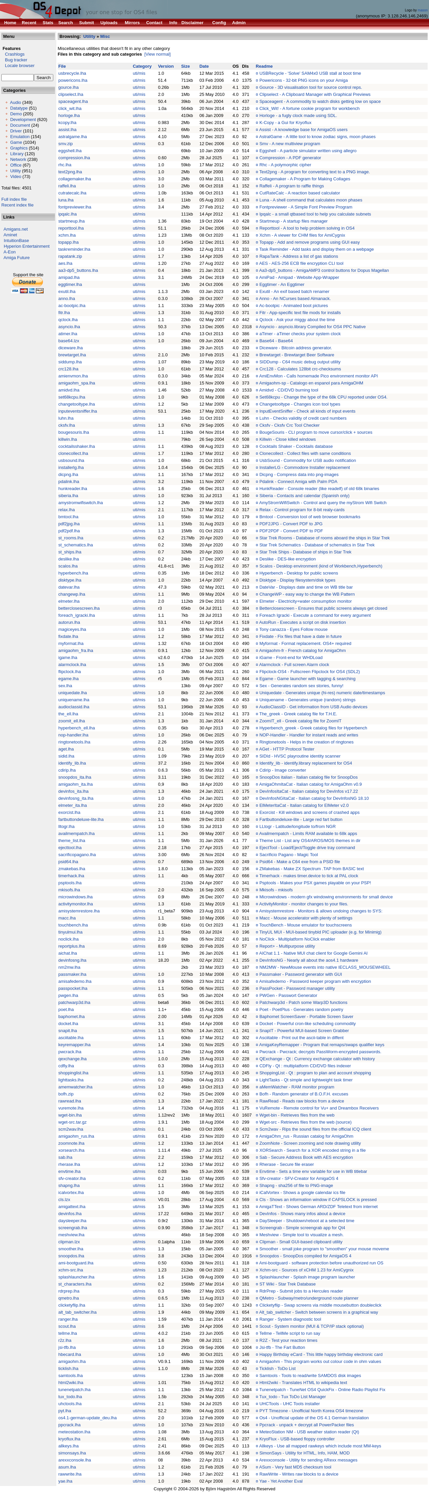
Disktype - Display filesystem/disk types (297, 580)
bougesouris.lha (73, 432)
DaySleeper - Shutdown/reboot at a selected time (306, 1220)
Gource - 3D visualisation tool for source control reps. (310, 87)
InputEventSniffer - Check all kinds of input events (307, 411)
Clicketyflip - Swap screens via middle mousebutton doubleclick (320, 1305)
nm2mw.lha (69, 967)
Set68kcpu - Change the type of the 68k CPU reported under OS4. (323, 397)
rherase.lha (69, 1164)
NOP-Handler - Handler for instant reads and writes (308, 734)
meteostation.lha (74, 1431)
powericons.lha (72, 80)
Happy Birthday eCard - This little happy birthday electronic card (321, 1354)
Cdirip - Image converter (282, 770)
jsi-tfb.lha (67, 1347)
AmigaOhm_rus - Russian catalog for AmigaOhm (306, 1136)
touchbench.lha (73, 925)
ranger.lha (68, 1319)
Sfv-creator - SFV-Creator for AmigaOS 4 (299, 1178)
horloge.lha (69, 115)
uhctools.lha (69, 1403)
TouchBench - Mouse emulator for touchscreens (305, 925)
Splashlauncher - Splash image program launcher (307, 1276)
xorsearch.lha (71, 1150)
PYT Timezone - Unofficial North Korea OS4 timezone (311, 1410)
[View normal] (157, 54)
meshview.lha (71, 1234)
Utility (15, 170)
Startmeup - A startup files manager (293, 221)
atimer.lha (67, 333)
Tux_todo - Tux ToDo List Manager (292, 1396)
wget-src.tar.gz (72, 1122)
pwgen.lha (68, 995)
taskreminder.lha (74, 249)
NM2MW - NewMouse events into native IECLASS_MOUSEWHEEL (325, 967)
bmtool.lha (68, 516)
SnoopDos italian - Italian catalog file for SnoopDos (308, 777)
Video (15, 176)
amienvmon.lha (73, 375)
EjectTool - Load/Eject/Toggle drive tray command (307, 847)
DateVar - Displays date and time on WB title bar (306, 587)
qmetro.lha (68, 1298)
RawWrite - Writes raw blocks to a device (299, 1474)
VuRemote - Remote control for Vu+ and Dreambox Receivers (319, 1108)
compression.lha (74, 157)
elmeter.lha (69, 601)
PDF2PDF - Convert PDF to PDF (291, 530)
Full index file (14, 199)
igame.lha (67, 657)
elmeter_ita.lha (72, 805)
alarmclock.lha (72, 664)
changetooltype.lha (76, 404)
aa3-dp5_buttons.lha (78, 270)
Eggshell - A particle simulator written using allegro (308, 150)
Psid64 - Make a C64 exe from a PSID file (299, 861)
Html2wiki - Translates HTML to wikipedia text (303, 1382)
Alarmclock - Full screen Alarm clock (294, 664)
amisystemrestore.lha (79, 910)
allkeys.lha (68, 1445)
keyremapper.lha (74, 1044)
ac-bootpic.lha (71, 305)
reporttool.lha (71, 228)
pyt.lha (64, 1410)
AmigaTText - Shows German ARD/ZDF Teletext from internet (318, 1206)
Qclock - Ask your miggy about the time (297, 319)
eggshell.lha (69, 150)
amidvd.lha (68, 390)
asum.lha (67, 1467)
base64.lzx (68, 340)
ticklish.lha (68, 1368)
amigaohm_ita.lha (75, 784)
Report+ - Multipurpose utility (287, 946)
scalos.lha (68, 566)
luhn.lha (66, 418)
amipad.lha (69, 277)
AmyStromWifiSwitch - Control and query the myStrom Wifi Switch (322, 502)
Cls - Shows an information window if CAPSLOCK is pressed (318, 1199)
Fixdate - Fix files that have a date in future (300, 636)
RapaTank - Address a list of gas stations (298, 256)
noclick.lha (68, 939)
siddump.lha (70, 361)
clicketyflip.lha (71, 1305)
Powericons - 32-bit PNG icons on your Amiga (303, 80)
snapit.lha (67, 1030)
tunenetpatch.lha (74, 1389)
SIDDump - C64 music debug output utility (300, 361)
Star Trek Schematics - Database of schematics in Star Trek (317, 544)
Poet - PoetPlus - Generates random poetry (301, 1009)
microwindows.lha (75, 896)
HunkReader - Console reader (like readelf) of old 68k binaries (319, 488)
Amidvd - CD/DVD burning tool (288, 390)
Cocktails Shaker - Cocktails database (296, 446)
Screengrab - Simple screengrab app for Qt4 (302, 1227)
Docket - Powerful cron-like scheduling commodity (307, 1023)
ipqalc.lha (67, 214)
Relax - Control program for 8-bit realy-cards (302, 509)
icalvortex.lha (71, 1192)
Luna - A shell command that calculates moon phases (310, 199)
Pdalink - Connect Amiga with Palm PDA (298, 481)
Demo (16, 113)
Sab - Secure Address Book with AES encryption (306, 1157)
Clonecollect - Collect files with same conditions (305, 453)
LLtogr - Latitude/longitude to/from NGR (297, 826)
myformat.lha (70, 643)
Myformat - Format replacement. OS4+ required (305, 643)
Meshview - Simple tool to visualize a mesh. (301, 1234)
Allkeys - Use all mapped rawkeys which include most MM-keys (320, 1445)
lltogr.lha (66, 826)
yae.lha (65, 1481)
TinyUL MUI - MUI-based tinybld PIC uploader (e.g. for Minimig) (320, 932)
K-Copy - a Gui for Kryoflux (285, 122)
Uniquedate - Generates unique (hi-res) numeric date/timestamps (322, 692)
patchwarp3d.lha (74, 1002)
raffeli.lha (67, 185)
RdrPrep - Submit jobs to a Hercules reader (301, 1291)
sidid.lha (66, 756)
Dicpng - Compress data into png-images (299, 474)
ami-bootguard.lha (76, 1262)
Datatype (18, 108)
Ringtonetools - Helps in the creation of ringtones (306, 741)
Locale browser (18, 65)
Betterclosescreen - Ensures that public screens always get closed (323, 608)
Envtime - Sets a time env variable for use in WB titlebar (313, 1171)
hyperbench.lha (73, 573)
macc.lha (67, 917)
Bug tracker (14, 59)
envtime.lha (69, 1171)
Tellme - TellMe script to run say (289, 1333)
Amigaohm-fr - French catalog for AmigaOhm (302, 650)
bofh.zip (66, 1093)
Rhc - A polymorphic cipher (285, 164)
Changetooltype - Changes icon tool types (299, 404)
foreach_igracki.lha (76, 615)
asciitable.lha (70, 1037)
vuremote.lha (70, 1108)
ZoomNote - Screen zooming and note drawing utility (310, 1143)
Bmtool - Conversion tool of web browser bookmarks (309, 516)
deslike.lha (68, 558)
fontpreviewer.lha (74, 207)
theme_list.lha (71, 840)
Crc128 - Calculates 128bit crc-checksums (300, 368)
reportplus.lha (71, 946)
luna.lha (66, 199)
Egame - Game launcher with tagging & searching (307, 678)
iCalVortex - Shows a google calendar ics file (302, 1192)
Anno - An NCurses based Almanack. (295, 298)
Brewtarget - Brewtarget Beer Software (296, 354)
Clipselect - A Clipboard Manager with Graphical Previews (315, 94)
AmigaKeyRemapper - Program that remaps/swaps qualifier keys (321, 1044)
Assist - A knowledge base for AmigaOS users (303, 129)
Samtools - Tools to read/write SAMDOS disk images (310, 1375)
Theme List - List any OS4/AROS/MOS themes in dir (310, 840)
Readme (264, 66)
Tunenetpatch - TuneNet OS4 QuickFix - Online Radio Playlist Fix (322, 1389)
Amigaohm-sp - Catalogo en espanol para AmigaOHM (311, 382)
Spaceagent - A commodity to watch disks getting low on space (320, 101)
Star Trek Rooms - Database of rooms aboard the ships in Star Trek (324, 537)
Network (18, 159)
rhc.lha (64, 164)
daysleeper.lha (72, 1220)
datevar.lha (69, 587)
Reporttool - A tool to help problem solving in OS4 (307, 228)
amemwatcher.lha (75, 1086)
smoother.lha (70, 1248)
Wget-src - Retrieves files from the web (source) (305, 1122)
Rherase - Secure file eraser (286, 1164)
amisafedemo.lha (74, 981)
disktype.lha (69, 580)
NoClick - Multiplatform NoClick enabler (297, 939)
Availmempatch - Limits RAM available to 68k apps (308, 833)
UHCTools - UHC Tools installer (289, 1403)
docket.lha (68, 1023)
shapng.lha (69, 1185)
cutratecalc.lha (72, 192)
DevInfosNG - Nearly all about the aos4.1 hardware (308, 960)
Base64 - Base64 (276, 340)
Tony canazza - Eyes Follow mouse (293, 629)
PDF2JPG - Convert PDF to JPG (291, 523)
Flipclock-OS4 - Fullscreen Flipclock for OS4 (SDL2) (309, 671)
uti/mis (139, 73)
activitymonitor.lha (75, 903)
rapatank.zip (70, 256)
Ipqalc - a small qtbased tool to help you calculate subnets (315, 214)
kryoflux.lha (69, 1438)
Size (185, 66)
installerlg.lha (71, 467)
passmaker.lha (72, 974)
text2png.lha (70, 171)
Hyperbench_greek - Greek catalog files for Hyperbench (313, 727)
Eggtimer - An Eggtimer (281, 284)
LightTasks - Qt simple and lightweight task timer (306, 1079)
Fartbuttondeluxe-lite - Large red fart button (301, 819)
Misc (105, 36)
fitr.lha (64, 312)
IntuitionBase (16, 240)
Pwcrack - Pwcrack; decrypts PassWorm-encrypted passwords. (320, 1051)
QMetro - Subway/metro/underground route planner (309, 1298)
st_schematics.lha (75, 544)
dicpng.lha (68, 474)
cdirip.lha (67, 770)
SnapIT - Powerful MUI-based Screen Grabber (304, 1030)
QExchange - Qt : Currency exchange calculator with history (317, 1058)
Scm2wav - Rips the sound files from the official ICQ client (315, 1129)
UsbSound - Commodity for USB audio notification (307, 460)
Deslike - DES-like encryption (287, 558)
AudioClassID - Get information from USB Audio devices (313, 706)
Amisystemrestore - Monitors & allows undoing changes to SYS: (320, 910)
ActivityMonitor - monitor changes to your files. (303, 903)
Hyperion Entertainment (27, 246)
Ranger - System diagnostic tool (290, 1319)
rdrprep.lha (68, 1291)
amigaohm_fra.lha (75, 650)
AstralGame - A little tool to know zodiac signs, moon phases (317, 136)
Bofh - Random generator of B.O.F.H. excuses (303, 1093)
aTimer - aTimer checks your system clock (300, 333)
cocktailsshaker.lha (76, 446)
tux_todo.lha (70, 1396)
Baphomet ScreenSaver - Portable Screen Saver (306, 1016)
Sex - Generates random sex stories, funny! (301, 685)
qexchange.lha (72, 1058)
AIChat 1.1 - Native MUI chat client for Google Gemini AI (313, 953)
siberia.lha (68, 495)
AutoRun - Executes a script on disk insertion (302, 622)
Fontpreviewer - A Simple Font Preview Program (305, 207)
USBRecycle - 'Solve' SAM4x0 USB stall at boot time (310, 73)
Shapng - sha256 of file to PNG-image (296, 1185)
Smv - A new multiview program (289, 143)
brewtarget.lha (72, 354)
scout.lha (67, 1326)
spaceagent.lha (73, 101)
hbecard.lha (69, 1354)
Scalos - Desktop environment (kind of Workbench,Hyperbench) (320, 566)
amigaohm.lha (72, 1361)
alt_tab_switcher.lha (77, 1312)
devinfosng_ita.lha (76, 798)
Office (15, 165)
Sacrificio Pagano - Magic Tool (288, 854)
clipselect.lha (70, 94)
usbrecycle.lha (72, 73)
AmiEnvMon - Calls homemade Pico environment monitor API (318, 375)
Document (20, 125)
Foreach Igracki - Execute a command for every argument (315, 615)
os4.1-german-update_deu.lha (87, 1417)
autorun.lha (69, 622)
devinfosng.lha (72, 960)
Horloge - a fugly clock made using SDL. (298, 115)
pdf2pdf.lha (69, 530)
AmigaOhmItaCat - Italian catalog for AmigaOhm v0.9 (310, 784)
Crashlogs (12, 54)
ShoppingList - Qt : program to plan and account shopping (315, 1072)
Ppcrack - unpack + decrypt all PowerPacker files (306, 1424)
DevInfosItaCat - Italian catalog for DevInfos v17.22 (308, 791)
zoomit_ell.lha (71, 720)
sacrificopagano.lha (77, 854)
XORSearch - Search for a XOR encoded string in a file (312, 1150)
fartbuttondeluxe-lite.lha (81, 819)
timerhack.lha (71, 875)
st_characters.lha (74, 1284)
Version (166, 66)
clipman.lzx (69, 1241)
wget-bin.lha (70, 1115)
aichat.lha (67, 953)
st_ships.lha (69, 551)
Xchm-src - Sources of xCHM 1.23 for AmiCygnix (306, 1269)
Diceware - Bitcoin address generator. (295, 347)
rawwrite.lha (69, 1474)
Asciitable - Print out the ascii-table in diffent (301, 1037)
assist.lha (67, 129)
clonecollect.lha (73, 453)
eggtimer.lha (70, 284)
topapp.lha (68, 242)
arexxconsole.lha (74, 1460)
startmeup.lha (71, 221)
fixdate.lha (68, 636)
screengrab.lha (72, 1227)
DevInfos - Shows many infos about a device (302, 1213)
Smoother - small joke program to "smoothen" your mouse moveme (324, 1248)
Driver (16, 130)
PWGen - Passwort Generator (288, 995)
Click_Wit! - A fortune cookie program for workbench (309, 108)
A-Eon (10, 251)
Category (142, 66)
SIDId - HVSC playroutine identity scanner (300, 756)
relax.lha (66, 509)
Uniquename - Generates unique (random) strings (307, 699)
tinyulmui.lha (70, 932)
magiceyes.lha (72, 629)
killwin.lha (67, 439)
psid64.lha (68, 861)
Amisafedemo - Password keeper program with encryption (315, 981)
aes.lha (65, 263)
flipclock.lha (69, 671)
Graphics (18, 148)
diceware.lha (70, 347)
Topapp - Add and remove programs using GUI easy (309, 242)
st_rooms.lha (70, 537)
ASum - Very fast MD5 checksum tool (295, 1467)
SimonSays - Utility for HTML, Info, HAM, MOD (304, 1452)
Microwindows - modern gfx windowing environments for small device (326, 896)
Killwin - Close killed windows (287, 439)
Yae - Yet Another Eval (281, 1481)
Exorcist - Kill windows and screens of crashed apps (309, 812)
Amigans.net (16, 229)
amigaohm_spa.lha (76, 382)
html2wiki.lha (70, 1382)
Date (204, 66)
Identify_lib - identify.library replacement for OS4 (305, 763)
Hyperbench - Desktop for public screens (298, 573)
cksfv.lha (66, 425)
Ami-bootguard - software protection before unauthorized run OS (321, 1262)
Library (16, 153)
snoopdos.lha (71, 1255)
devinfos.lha (69, 1213)
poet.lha (66, 1009)
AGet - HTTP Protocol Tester (286, 749)
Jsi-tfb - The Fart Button (282, 1347)
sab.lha (65, 1157)
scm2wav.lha (70, 1129)
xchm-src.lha (70, 1269)
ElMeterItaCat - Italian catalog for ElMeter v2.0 (304, 805)
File (62, 66)
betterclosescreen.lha (79, 608)
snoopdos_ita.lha (74, 777)
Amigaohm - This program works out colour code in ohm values (320, 1361)
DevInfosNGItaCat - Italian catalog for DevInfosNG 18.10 (314, 798)
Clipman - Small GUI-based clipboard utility (301, 1241)
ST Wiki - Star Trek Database (287, 1284)
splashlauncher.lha (76, 1276)
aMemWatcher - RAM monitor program (296, 1086)
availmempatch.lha (76, 833)
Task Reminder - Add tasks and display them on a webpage (316, 249)
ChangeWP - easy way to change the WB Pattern (307, 594)
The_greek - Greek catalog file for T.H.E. (298, 713)
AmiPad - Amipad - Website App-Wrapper (299, 277)
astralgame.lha (72, 136)
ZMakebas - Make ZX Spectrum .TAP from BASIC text (311, 868)
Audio (15, 102)
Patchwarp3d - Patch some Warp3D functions (303, 1002)
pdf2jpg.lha (69, 523)
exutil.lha (66, 291)
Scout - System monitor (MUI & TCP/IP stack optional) (311, 1326)
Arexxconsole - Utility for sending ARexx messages (308, 1460)
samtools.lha (70, 1375)
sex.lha (65, 685)
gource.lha (68, 87)
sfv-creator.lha (72, 1178)
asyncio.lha (69, 326)
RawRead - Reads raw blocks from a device (301, 1100)
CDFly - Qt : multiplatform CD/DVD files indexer (305, 1065)
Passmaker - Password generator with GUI (300, 974)
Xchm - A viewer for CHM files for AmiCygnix (302, 235)
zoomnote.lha (71, 1143)
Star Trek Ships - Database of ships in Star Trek (305, 551)
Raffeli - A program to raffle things (291, 185)
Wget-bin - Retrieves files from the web (296, 1115)
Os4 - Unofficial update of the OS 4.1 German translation (314, 1417)
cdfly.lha (66, 1065)
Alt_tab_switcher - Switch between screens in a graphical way (318, 1312)
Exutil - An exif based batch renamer (294, 291)
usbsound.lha (71, 460)
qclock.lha (68, 319)
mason (423, 10)
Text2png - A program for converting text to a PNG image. (314, 171)
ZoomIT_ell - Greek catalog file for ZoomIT (300, 720)
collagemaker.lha (74, 178)
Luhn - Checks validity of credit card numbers (303, 418)
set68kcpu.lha (71, 397)
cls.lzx (64, 1199)
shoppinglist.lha (73, 1072)
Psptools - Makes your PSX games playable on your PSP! (315, 882)
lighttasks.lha (70, 1079)
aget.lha (66, 749)
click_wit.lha (69, 108)
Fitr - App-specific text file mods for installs (300, 312)
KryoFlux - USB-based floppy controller (297, 1438)
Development (23, 119)
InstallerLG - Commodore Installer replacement (304, 467)
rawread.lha (69, 1100)
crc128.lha (68, 368)
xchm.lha (67, 235)
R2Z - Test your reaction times (288, 1340)
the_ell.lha (68, 713)
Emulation (19, 136)
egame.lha (68, 678)
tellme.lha (67, 1333)
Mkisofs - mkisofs (276, 889)
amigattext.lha (71, 1206)
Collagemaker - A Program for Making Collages (304, 178)
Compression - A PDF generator (290, 157)
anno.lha (66, 298)
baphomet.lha (71, 1016)
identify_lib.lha (72, 763)
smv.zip (65, 143)
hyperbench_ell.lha (76, 727)
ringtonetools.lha (74, 741)
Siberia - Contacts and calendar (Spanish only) (304, 495)
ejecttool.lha (69, 847)
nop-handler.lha (73, 734)
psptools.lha (69, 882)
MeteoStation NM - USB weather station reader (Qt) (309, 1431)
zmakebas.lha (71, 868)
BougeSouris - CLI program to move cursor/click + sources (315, 432)
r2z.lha (64, 1340)
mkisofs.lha (69, 889)
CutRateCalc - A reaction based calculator (299, 192)
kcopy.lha (67, 122)
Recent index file (17, 204)
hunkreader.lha (72, 488)
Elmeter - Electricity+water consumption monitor (305, 601)
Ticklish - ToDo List (277, 1368)
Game (16, 142)
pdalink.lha (68, 481)
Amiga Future (17, 257)
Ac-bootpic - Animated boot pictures (293, 305)
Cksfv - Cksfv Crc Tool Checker (289, 425)
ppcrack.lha (69, 1424)
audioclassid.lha (73, 706)
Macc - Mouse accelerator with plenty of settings (305, 917)
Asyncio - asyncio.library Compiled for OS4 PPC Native (312, 326)
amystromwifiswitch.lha (80, 502)
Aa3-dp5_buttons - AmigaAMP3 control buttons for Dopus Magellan (324, 270)
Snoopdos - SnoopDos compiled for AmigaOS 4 (305, 1255)
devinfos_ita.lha (73, 791)
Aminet (10, 234)
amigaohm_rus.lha (76, 1136)
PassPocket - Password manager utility (297, 988)
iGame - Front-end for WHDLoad (291, 657)
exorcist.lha (69, 812)
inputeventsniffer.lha (77, 411)
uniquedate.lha (72, 692)
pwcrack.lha (69, 1051)
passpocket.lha (72, 988)
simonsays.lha (72, 1452)
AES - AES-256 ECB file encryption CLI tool (301, 263)
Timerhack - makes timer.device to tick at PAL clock (308, 875)
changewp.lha (71, 594)
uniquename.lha (73, 699)
